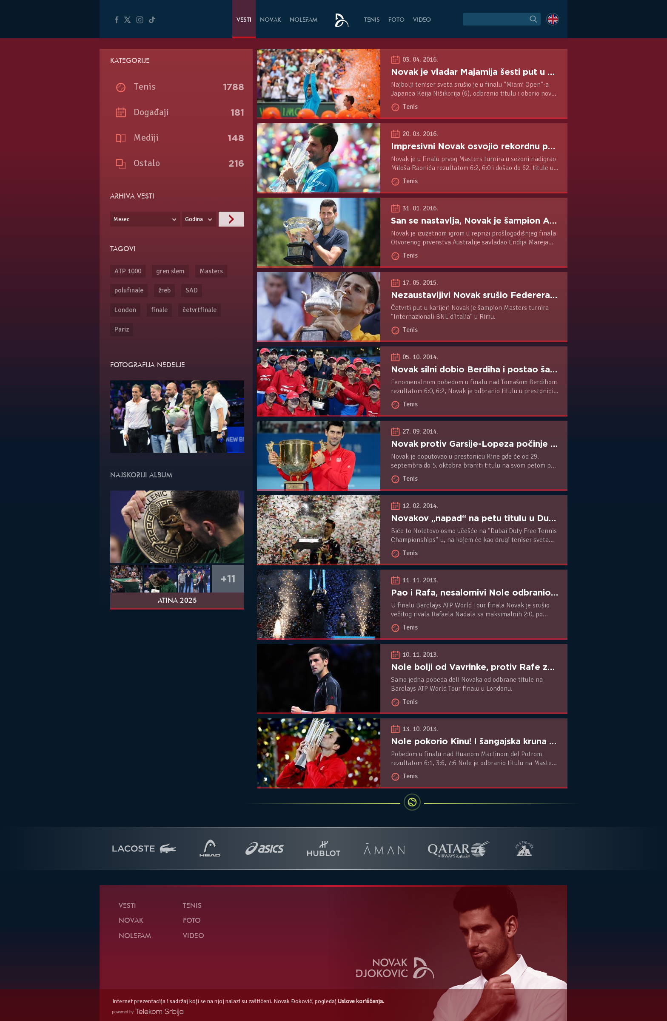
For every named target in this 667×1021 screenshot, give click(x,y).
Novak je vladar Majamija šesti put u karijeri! (484, 72)
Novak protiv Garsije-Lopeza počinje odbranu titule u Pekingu (523, 444)
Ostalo (147, 163)
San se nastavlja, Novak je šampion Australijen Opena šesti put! (526, 221)
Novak (270, 20)
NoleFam (303, 20)
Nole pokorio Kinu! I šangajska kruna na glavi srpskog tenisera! (524, 741)
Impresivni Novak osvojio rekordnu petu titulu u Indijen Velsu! (522, 146)
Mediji (146, 137)
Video (422, 20)
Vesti (244, 20)
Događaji (151, 112)
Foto (396, 20)
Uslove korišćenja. (361, 1001)
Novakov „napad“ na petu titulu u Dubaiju (480, 518)
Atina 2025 (177, 601)
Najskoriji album (141, 475)
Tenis (372, 20)
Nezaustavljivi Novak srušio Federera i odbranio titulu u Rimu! (523, 295)
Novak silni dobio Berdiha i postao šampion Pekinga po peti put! (528, 369)
